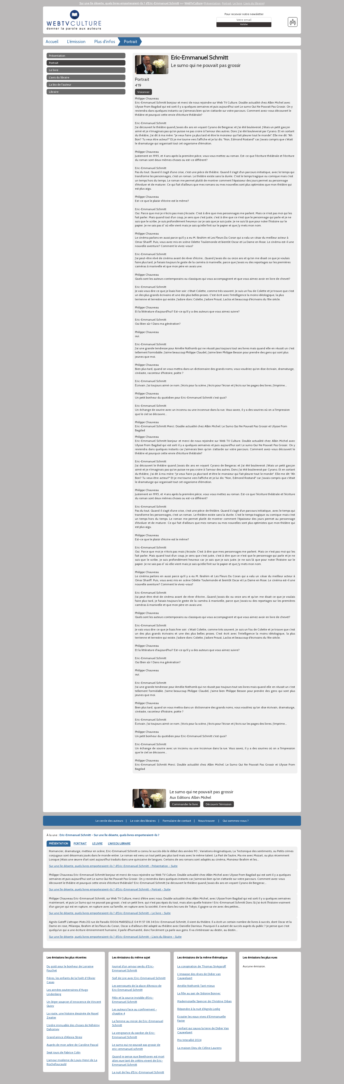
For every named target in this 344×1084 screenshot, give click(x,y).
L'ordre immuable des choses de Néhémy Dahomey (73, 1027)
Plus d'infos (104, 41)
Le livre (237, 3)
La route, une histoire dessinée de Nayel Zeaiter (72, 1015)
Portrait (226, 3)
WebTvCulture (193, 3)
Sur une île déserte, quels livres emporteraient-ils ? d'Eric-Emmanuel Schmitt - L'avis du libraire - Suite (115, 936)
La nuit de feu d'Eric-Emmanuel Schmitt (138, 1072)
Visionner (143, 92)
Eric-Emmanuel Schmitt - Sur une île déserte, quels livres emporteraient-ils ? (109, 835)
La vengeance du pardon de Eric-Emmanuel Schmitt (133, 1035)
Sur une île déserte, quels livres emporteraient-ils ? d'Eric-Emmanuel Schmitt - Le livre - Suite (110, 913)
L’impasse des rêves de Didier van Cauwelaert (199, 976)
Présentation (212, 3)
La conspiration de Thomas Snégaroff (201, 966)
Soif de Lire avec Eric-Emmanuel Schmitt (139, 978)
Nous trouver (206, 820)
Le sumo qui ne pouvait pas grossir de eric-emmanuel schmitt (136, 1047)
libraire (54, 91)
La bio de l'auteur (60, 84)
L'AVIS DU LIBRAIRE (119, 843)
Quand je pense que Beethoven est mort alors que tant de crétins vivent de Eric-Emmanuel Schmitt (138, 1060)
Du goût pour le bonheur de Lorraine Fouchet (70, 968)
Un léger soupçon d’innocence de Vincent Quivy (74, 1003)
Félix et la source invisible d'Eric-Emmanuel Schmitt (133, 999)
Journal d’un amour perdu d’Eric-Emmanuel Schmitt (133, 968)
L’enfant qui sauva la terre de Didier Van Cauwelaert (203, 1030)
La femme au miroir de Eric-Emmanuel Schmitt (137, 1023)
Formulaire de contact (177, 820)
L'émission (76, 41)
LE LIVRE (97, 843)
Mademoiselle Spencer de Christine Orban (204, 1001)
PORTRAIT (80, 843)
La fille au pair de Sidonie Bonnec (198, 993)
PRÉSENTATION (58, 843)
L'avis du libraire (253, 3)
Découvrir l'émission (218, 804)
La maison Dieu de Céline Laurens (199, 1048)
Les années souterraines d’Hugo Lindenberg (67, 992)
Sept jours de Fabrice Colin (64, 1052)
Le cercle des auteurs (109, 820)
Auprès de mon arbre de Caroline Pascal (72, 1044)
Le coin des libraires (143, 820)
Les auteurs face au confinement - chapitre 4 (134, 1011)
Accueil (52, 41)
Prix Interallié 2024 (189, 1040)
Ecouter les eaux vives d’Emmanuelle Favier (201, 1018)
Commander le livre (185, 804)
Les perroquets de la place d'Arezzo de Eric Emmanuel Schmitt (136, 987)
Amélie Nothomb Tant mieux (196, 985)
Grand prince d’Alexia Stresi (64, 1037)
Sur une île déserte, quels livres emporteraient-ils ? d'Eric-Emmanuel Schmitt (129, 3)
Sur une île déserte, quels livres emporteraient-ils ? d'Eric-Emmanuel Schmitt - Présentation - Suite (113, 866)
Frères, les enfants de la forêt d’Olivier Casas (71, 980)
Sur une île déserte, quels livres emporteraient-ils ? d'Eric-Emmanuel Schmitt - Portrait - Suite (110, 889)
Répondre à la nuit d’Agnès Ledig (198, 1009)
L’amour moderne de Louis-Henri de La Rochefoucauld (72, 1062)
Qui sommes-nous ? (236, 820)
